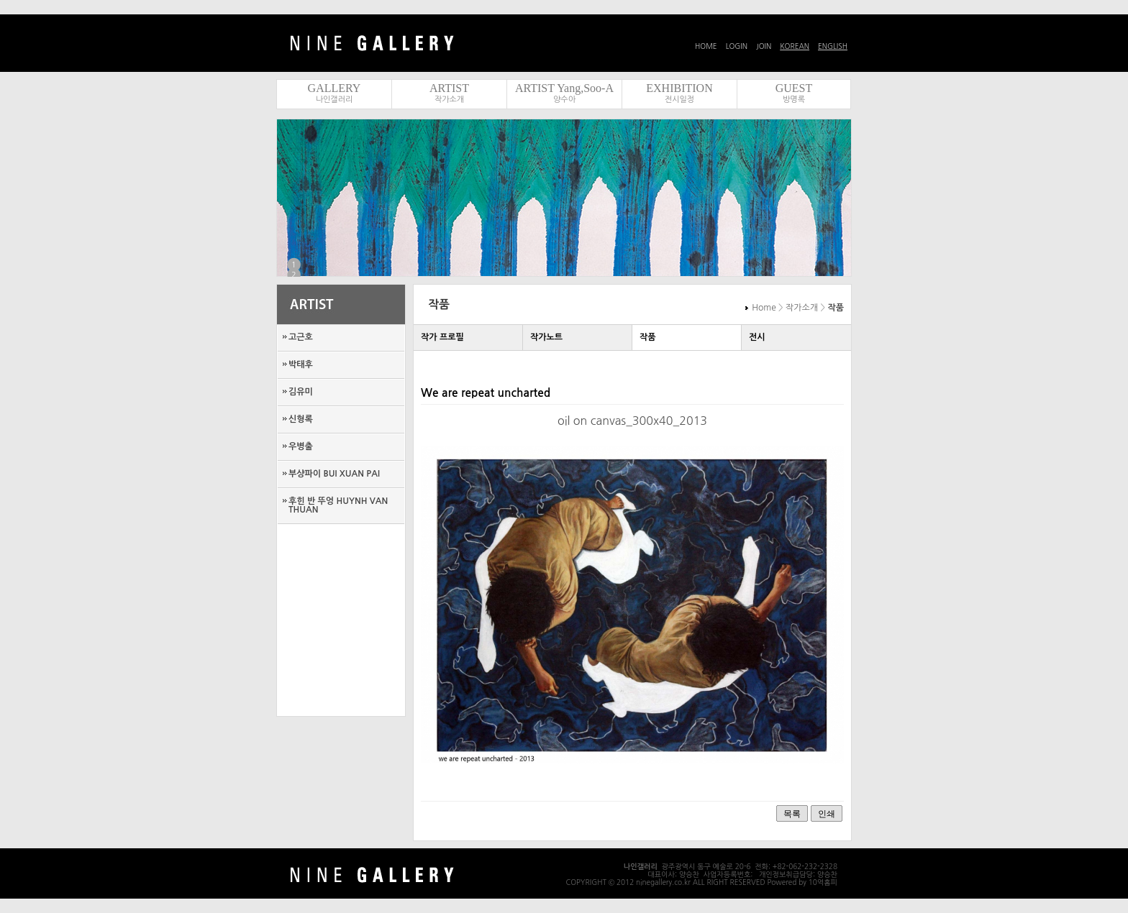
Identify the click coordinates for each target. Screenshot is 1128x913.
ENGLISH (832, 46)
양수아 (564, 100)
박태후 (300, 364)
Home (764, 307)
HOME (706, 46)
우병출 (300, 446)
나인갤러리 (334, 100)
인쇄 (826, 814)
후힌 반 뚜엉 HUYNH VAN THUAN (338, 505)
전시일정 (679, 100)
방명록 (794, 100)
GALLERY (334, 88)
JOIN (763, 46)
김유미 (300, 391)
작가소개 (449, 100)
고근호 (300, 337)
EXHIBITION (679, 88)
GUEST (794, 88)
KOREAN (794, 46)
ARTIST (449, 88)
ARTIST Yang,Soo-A (564, 88)
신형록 (300, 419)
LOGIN (736, 46)
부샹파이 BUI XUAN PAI (334, 473)
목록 (792, 814)
